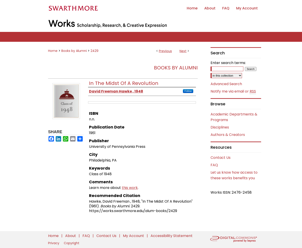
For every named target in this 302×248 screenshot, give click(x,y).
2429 (94, 51)
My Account (134, 235)
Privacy (54, 243)
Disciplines (220, 127)
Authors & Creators (228, 134)
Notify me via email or (233, 91)
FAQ (214, 165)
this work (130, 187)
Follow (188, 91)
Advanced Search (226, 83)
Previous (165, 51)
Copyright (71, 243)
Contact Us (221, 157)
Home (53, 51)
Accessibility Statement (172, 235)
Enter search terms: (228, 62)
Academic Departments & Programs (234, 117)
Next (183, 51)
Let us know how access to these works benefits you (234, 175)
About (71, 235)
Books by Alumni (74, 51)
